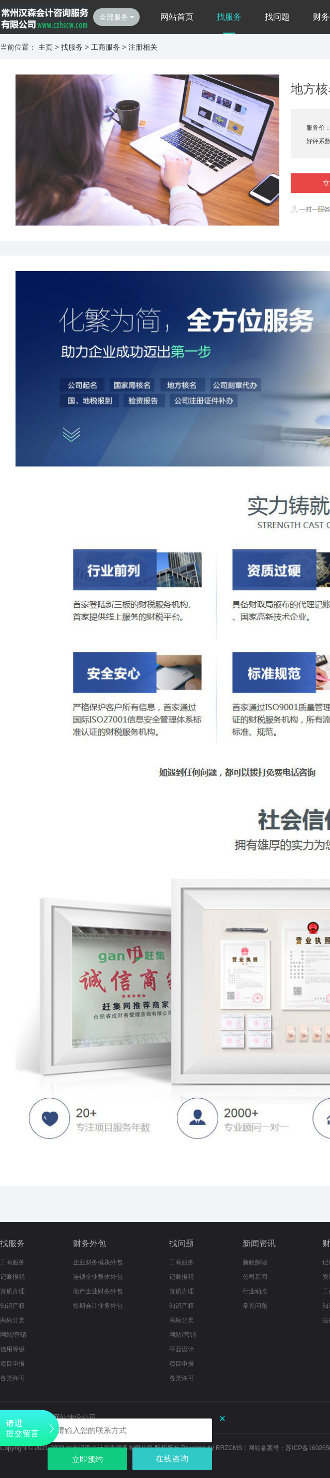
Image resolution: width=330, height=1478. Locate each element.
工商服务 (105, 47)
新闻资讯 (259, 1243)
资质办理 (12, 1291)
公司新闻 (255, 1276)
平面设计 (181, 1349)
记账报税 (12, 1276)
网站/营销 (13, 1334)
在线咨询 (172, 1458)
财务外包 (89, 1243)
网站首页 (176, 16)
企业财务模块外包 (98, 1262)
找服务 (229, 16)
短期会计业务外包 (98, 1305)
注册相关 (142, 47)
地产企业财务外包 (98, 1291)
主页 (45, 47)
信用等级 (12, 1349)
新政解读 (255, 1262)
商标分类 (12, 1320)
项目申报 (12, 1363)
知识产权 (12, 1305)
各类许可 (181, 1378)
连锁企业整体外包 (98, 1276)
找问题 (277, 16)
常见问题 (255, 1305)
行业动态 (255, 1291)
